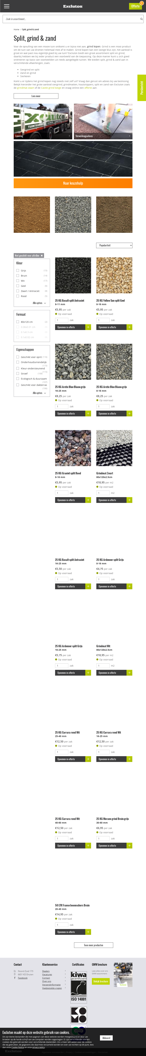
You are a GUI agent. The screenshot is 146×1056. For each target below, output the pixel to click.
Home (16, 29)
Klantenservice (49, 964)
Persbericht (142, 88)
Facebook (23, 977)
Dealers (45, 970)
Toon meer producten (93, 945)
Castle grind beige (51, 87)
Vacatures (47, 974)
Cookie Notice (17, 1047)
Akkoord (106, 1038)
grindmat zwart (25, 87)
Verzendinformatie (51, 984)
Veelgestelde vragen (52, 987)
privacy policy (38, 1047)
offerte (88, 87)
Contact (46, 977)
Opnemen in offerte (74, 327)
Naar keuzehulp (73, 182)
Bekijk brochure (101, 981)
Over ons (46, 980)
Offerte (136, 5)
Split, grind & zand (30, 29)
